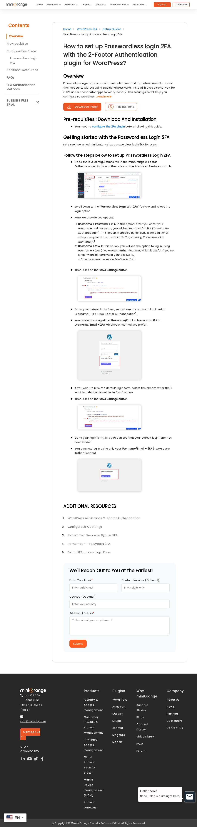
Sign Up (162, 4)
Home (40, 4)
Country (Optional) (82, 597)
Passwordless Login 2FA (23, 61)
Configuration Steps (21, 51)
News (170, 707)
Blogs (140, 717)
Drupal (86, 4)
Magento (118, 735)
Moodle (117, 742)
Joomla (117, 728)
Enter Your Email (81, 580)
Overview (16, 36)
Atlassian (71, 4)
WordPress (54, 4)
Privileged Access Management (93, 745)
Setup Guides (112, 29)
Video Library (145, 736)
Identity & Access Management (93, 705)
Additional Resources (22, 70)
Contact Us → (30, 734)
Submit (78, 644)
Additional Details (81, 613)
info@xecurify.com (33, 721)
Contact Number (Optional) (140, 580)
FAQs (139, 743)
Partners (172, 714)
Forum (141, 751)
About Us (173, 700)
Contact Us (181, 4)
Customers (174, 721)
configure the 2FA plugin (108, 126)
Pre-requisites (17, 44)
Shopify (101, 4)
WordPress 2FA (87, 29)
